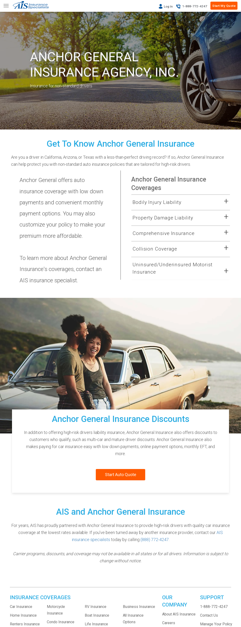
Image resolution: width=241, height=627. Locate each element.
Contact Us (209, 615)
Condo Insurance (60, 622)
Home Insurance (23, 615)
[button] (175, 202)
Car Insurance (21, 606)
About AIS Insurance (179, 614)
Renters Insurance (25, 624)
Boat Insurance (97, 615)
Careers (168, 623)
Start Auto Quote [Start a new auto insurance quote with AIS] (120, 474)
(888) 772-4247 (155, 539)
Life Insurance (96, 624)
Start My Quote (224, 6)
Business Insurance (139, 606)
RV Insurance (95, 606)
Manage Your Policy (216, 624)
